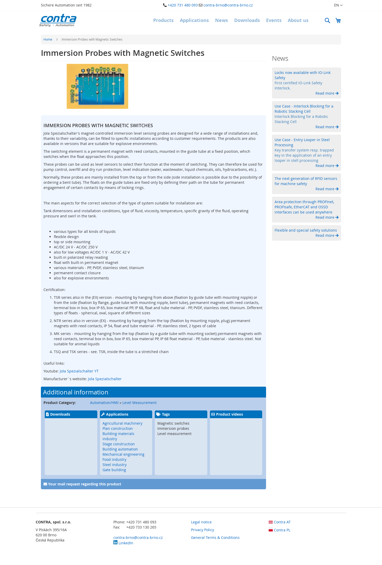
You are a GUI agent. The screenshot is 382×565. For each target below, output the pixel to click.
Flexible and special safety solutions (306, 230)
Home (47, 39)
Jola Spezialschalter (105, 378)
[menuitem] (163, 20)
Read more (325, 93)
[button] (335, 5)
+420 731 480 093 (183, 5)
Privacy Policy (202, 529)
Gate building (114, 469)
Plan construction (117, 428)
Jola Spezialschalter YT (79, 371)
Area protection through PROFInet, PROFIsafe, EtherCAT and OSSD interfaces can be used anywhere (304, 207)
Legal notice (201, 522)
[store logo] (57, 20)
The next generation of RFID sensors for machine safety (306, 181)
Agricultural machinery (122, 423)
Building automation (120, 449)
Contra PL (279, 530)
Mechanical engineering (123, 454)
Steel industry (114, 464)
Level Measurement (139, 402)
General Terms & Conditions (215, 537)
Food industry (114, 459)
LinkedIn (123, 542)
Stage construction (118, 443)
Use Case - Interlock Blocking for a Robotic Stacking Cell (304, 109)
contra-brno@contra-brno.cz (228, 5)
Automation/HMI (104, 402)
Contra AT (280, 522)
